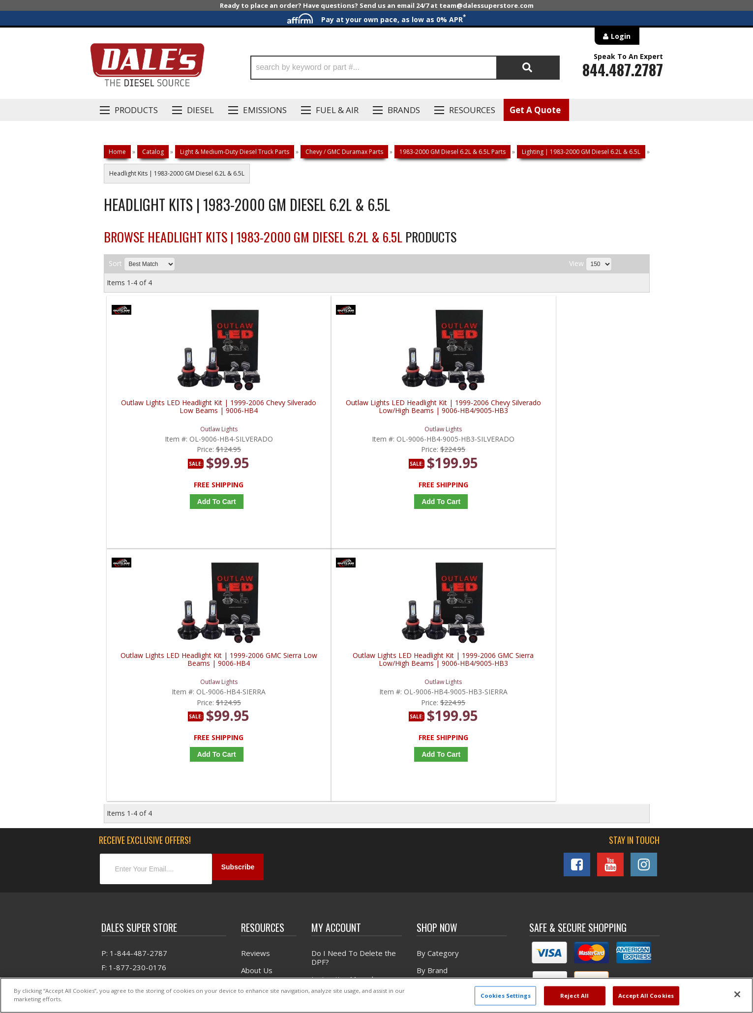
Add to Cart (177, 502)
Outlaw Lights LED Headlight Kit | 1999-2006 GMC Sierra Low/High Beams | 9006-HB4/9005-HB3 (584, 411)
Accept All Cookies (646, 995)
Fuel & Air (337, 110)
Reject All (574, 995)
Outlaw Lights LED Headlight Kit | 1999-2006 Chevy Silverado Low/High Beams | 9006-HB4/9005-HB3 (311, 411)
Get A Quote (535, 110)
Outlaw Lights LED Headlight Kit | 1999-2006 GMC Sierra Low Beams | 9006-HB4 (448, 411)
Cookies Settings (506, 995)
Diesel (200, 110)
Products (136, 110)
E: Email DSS (121, 737)
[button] (405, 68)
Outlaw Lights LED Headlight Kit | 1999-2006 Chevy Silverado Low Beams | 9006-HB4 (174, 411)
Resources (472, 110)
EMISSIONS (265, 110)
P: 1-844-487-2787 (134, 709)
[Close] (737, 994)
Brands (404, 110)
